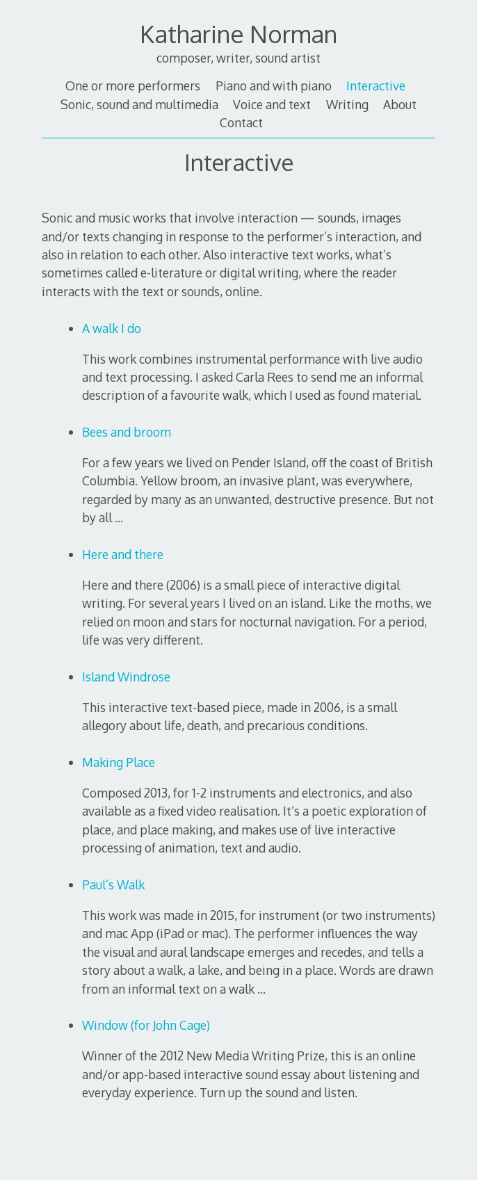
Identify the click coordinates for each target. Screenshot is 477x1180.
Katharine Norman (238, 34)
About (400, 104)
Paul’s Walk (113, 884)
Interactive (375, 85)
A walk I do (111, 328)
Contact (241, 122)
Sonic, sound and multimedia (139, 104)
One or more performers (132, 85)
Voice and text (272, 104)
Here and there (122, 554)
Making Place (118, 762)
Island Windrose (126, 676)
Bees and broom (126, 431)
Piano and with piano (274, 85)
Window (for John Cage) (146, 1025)
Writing (347, 104)
